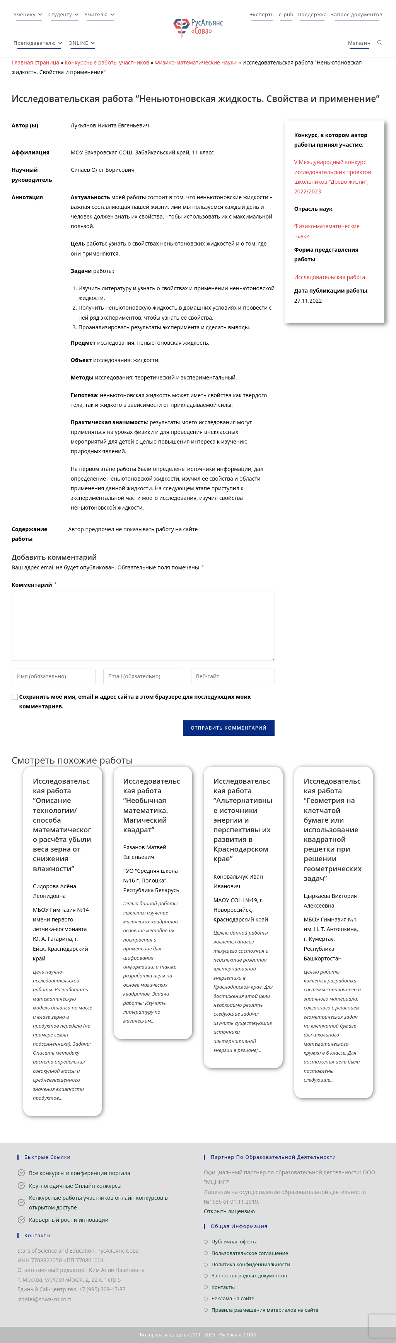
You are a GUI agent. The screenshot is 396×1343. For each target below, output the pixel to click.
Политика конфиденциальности (251, 1264)
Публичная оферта (235, 1241)
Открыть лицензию (229, 1211)
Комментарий (34, 584)
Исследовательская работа (329, 277)
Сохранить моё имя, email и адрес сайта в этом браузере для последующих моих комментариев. (135, 701)
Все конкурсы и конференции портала (79, 1173)
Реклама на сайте (233, 1298)
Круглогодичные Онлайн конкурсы (75, 1185)
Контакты (223, 1287)
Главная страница (35, 62)
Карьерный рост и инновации (69, 1219)
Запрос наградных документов (249, 1275)
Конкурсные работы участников (107, 62)
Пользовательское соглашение (250, 1253)
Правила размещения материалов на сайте (265, 1309)
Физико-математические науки (196, 62)
